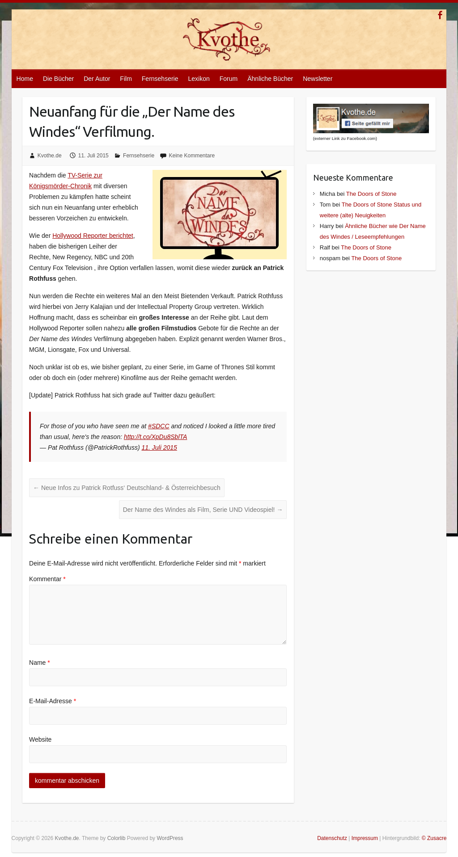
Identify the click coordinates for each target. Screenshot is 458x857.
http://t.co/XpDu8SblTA (155, 436)
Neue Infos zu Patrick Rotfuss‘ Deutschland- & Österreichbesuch (127, 487)
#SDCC (158, 426)
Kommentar (47, 579)
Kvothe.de (50, 155)
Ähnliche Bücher (270, 78)
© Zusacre (434, 838)
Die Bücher (58, 78)
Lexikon (199, 78)
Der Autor (97, 78)
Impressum (365, 838)
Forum (228, 78)
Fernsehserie (160, 78)
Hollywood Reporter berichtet (92, 235)
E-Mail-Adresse (52, 701)
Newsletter (317, 78)
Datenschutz (332, 838)
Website (40, 739)
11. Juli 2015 (159, 447)
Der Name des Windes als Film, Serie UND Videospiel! (203, 509)
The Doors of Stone (371, 193)
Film (125, 78)
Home (25, 78)
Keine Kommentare (192, 155)
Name (39, 662)
